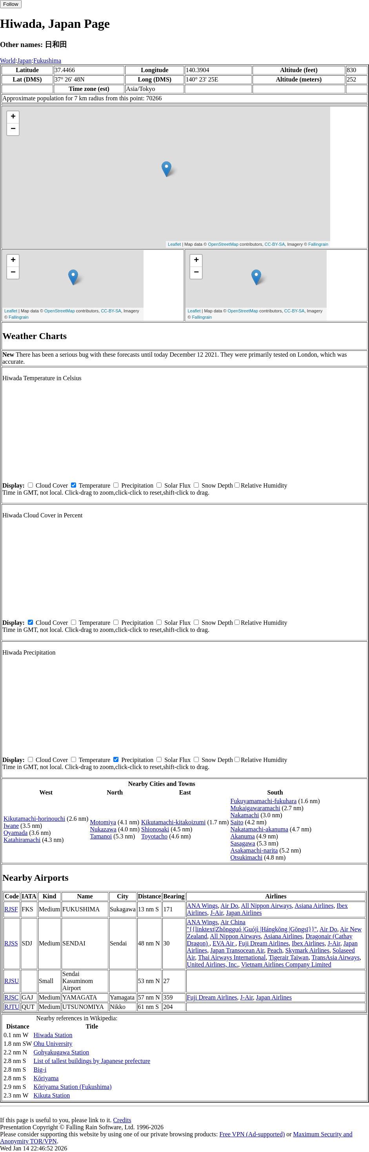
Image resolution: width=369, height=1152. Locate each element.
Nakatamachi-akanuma (259, 829)
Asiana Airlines (313, 905)
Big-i (39, 1069)
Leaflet (174, 244)
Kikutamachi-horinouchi (34, 818)
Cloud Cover (52, 485)
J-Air (216, 912)
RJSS (11, 943)
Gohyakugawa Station (61, 1052)
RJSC (11, 997)
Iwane (11, 825)
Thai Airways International (231, 957)
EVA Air (224, 943)
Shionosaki (155, 829)
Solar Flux (177, 485)
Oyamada (15, 832)
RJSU (11, 981)
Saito (237, 822)
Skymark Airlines (307, 950)
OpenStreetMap (223, 244)
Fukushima (47, 60)
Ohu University (52, 1043)
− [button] (13, 129)
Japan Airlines (244, 912)
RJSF (11, 909)
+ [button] (13, 117)
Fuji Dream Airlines (263, 943)
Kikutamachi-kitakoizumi (173, 822)
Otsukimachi (247, 857)
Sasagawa (243, 843)
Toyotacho (154, 836)
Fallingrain (318, 244)
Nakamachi (245, 815)
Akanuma (243, 836)
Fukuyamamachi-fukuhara (264, 801)
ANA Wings (202, 905)
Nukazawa (103, 829)
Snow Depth (217, 485)
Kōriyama (45, 1078)
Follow (10, 4)
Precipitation (137, 485)
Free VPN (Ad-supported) (252, 1134)
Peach (274, 950)
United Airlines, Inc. (212, 964)
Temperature (95, 485)
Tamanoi (101, 836)
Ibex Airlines (308, 943)
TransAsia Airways (335, 957)
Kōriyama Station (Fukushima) (72, 1086)
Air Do (229, 905)
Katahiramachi (22, 839)
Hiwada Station (52, 1035)
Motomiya (103, 822)
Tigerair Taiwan (289, 957)
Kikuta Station (51, 1095)
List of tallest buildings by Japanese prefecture (91, 1061)
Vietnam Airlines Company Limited (286, 964)
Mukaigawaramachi (255, 808)
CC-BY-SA (275, 244)
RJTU (11, 1006)
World (8, 60)
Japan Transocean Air (237, 950)
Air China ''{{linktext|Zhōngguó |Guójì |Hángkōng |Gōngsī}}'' (252, 925)
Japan (24, 60)
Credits (122, 1120)
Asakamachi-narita (254, 850)
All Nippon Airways (266, 905)
